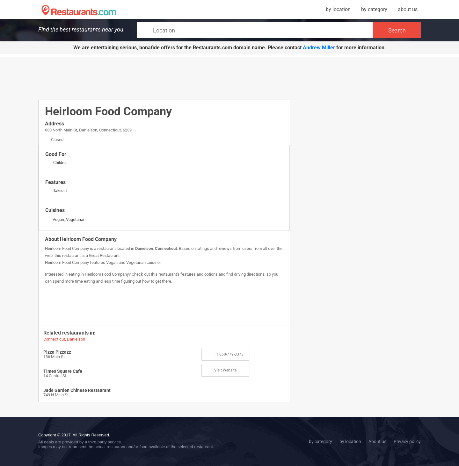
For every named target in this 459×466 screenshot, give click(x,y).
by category (374, 9)
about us (408, 9)
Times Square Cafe (62, 371)
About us (377, 441)
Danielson (144, 248)
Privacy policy (407, 441)
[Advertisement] (164, 78)
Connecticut (166, 248)
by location (338, 9)
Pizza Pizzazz (57, 352)
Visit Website (225, 370)
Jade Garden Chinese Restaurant (77, 390)
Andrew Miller (319, 48)
